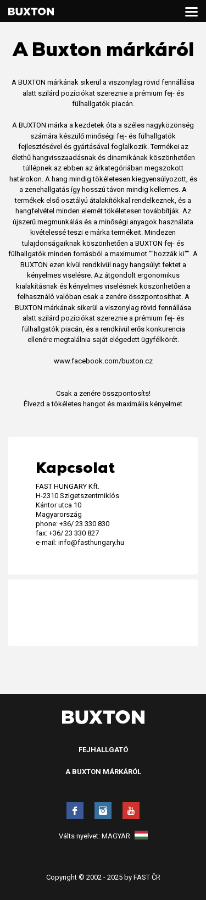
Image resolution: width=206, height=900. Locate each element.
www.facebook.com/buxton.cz (103, 361)
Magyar (125, 836)
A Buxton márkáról (103, 772)
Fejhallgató (103, 750)
